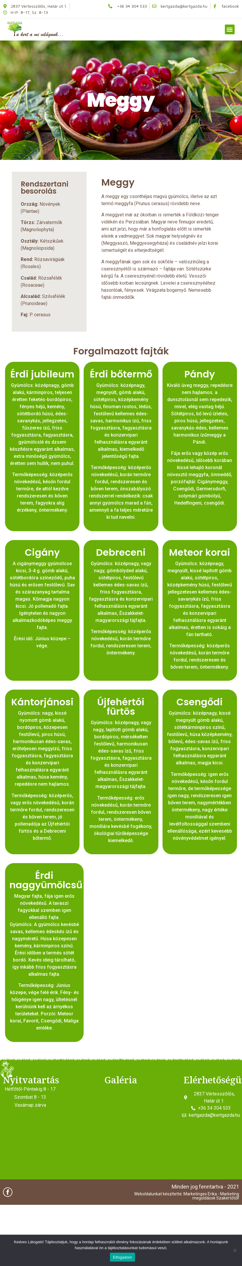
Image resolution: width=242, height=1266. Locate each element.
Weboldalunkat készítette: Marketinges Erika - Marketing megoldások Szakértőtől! (186, 1196)
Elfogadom (122, 1257)
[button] (230, 29)
